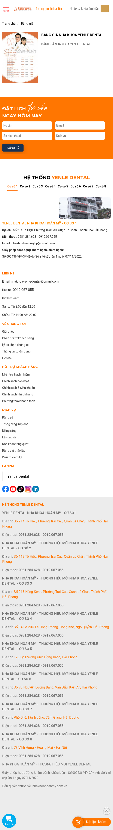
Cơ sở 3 (38, 186)
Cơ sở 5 (63, 186)
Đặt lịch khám (96, 822)
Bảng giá (27, 23)
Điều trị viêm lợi (12, 457)
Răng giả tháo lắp (13, 450)
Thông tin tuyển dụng (16, 351)
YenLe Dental (18, 476)
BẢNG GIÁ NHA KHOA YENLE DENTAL (72, 35)
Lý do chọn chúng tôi (15, 344)
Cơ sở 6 (75, 186)
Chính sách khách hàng (17, 394)
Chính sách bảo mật (15, 381)
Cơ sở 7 (88, 186)
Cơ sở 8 (101, 186)
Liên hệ (7, 358)
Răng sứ (7, 417)
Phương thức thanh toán (18, 401)
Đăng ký (13, 148)
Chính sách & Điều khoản (18, 387)
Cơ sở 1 (12, 186)
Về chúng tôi (14, 324)
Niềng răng (9, 430)
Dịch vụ (9, 410)
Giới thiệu (8, 331)
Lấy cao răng (10, 437)
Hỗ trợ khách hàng (20, 367)
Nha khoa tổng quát (15, 444)
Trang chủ (9, 23)
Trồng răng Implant (15, 424)
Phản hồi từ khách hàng (18, 338)
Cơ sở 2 (25, 186)
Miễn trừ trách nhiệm (16, 374)
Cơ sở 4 (50, 186)
